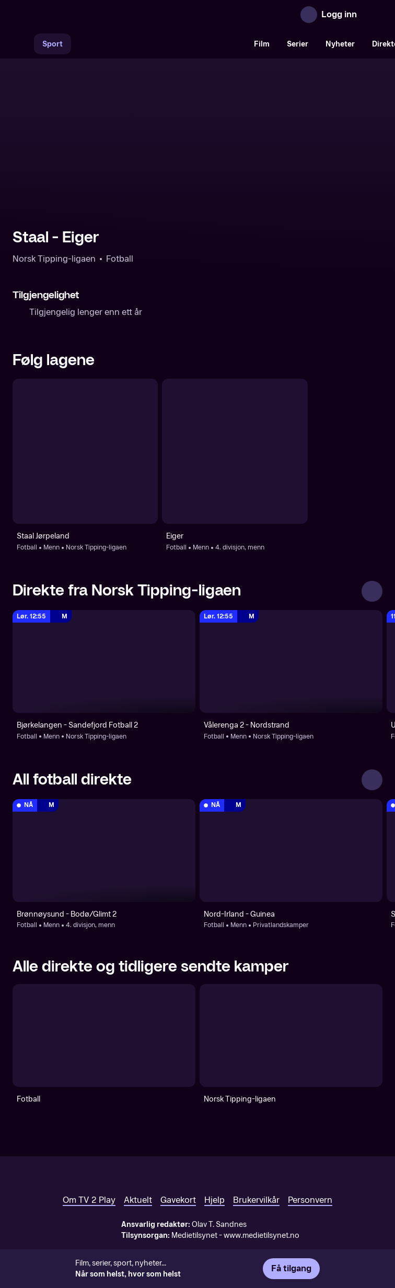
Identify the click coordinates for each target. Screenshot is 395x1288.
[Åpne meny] (372, 14)
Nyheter (340, 44)
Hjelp (214, 1200)
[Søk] (23, 43)
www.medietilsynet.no (261, 1235)
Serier (297, 44)
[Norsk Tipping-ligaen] (291, 1035)
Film (262, 44)
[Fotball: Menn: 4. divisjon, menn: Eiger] (234, 451)
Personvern (310, 1200)
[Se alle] (372, 591)
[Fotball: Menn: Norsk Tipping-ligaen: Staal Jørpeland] (85, 451)
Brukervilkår (256, 1200)
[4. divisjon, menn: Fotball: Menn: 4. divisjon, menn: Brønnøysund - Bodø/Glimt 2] (104, 850)
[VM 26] (158, 43)
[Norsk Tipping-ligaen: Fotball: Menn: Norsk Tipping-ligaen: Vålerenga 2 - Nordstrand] (291, 661)
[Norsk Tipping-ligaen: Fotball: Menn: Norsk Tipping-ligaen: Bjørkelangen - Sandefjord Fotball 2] (104, 661)
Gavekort (178, 1200)
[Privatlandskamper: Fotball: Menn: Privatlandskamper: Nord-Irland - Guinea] (291, 850)
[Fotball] (104, 1035)
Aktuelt (138, 1200)
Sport (52, 44)
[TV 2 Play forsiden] (91, 14)
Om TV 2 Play (89, 1200)
